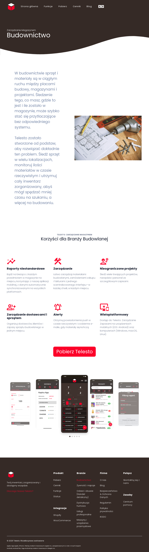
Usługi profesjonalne (84, 513)
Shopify (57, 515)
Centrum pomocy (128, 503)
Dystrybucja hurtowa (83, 504)
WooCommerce (62, 520)
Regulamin (105, 502)
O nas (103, 480)
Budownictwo (84, 480)
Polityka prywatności (106, 510)
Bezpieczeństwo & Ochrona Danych (108, 494)
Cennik (77, 6)
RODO (103, 516)
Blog (89, 6)
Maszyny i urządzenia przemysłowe (84, 523)
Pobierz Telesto (74, 351)
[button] (69, 436)
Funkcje (48, 6)
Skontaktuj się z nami (131, 482)
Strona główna (29, 6)
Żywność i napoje (86, 485)
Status (56, 496)
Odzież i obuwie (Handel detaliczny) (85, 494)
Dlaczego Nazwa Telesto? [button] (20, 491)
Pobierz (62, 6)
